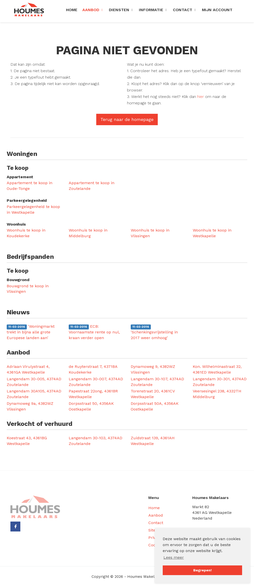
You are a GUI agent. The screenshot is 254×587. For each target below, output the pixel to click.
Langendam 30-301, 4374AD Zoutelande (220, 382)
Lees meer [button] (173, 557)
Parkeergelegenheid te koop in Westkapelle (33, 209)
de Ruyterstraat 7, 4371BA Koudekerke (93, 369)
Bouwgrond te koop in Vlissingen (28, 289)
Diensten (121, 9)
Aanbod (93, 9)
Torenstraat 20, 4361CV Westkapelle (153, 394)
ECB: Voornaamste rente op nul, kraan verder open (94, 332)
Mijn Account (217, 9)
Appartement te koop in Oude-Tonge (29, 185)
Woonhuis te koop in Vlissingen (150, 233)
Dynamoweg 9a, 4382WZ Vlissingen (30, 406)
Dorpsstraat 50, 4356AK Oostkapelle (91, 406)
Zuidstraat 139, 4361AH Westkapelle (153, 441)
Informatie (153, 9)
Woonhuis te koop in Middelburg (88, 233)
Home (71, 9)
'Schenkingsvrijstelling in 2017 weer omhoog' (154, 332)
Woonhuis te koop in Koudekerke (26, 233)
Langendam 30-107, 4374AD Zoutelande (157, 382)
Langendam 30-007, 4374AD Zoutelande (96, 382)
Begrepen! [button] (202, 570)
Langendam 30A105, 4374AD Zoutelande (34, 394)
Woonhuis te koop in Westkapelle (212, 233)
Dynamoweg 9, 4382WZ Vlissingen (153, 369)
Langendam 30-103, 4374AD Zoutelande (95, 441)
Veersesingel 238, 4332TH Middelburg (217, 394)
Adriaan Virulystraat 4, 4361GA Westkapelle (28, 369)
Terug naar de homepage (127, 119)
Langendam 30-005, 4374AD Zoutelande (34, 382)
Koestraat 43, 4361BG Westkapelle (27, 441)
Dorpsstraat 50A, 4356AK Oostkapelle (155, 406)
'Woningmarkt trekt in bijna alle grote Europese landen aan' (31, 332)
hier (200, 96)
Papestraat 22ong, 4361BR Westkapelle (93, 394)
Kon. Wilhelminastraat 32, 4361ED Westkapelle (217, 369)
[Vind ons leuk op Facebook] (15, 526)
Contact (185, 9)
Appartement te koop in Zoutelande (91, 185)
